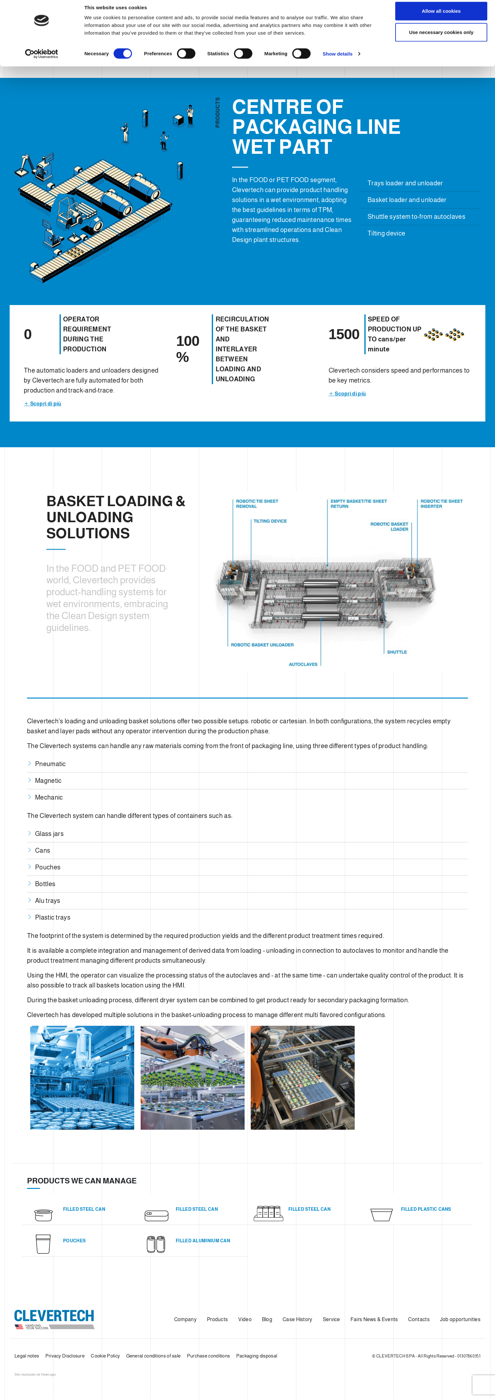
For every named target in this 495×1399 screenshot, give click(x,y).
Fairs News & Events (374, 1319)
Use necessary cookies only (441, 38)
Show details (338, 59)
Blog (267, 1319)
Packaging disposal (256, 1355)
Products (217, 1319)
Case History (298, 1319)
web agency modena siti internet (35, 1374)
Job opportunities (460, 1319)
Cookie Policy (105, 1355)
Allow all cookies (441, 17)
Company (185, 1319)
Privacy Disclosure (65, 1355)
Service (331, 1319)
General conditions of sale (153, 1355)
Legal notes (26, 1355)
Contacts (418, 1319)
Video (245, 1319)
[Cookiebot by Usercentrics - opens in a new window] (42, 60)
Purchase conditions (208, 1355)
